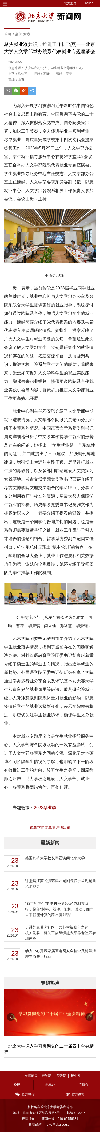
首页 (7, 34)
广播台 (83, 1085)
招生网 (76, 1076)
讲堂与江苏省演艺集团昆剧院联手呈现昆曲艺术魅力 (60, 883)
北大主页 (70, 3)
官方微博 (75, 1094)
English (88, 3)
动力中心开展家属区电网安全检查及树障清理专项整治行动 (60, 954)
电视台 (50, 1085)
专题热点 (50, 983)
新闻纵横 (22, 34)
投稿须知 (28, 1119)
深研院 (61, 1076)
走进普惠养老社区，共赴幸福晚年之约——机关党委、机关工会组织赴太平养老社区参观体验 (60, 933)
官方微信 (25, 1094)
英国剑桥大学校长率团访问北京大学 (55, 858)
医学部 (46, 1076)
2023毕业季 (45, 807)
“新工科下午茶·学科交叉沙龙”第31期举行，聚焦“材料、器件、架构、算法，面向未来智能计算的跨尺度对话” (59, 909)
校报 (17, 1085)
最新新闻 (50, 842)
